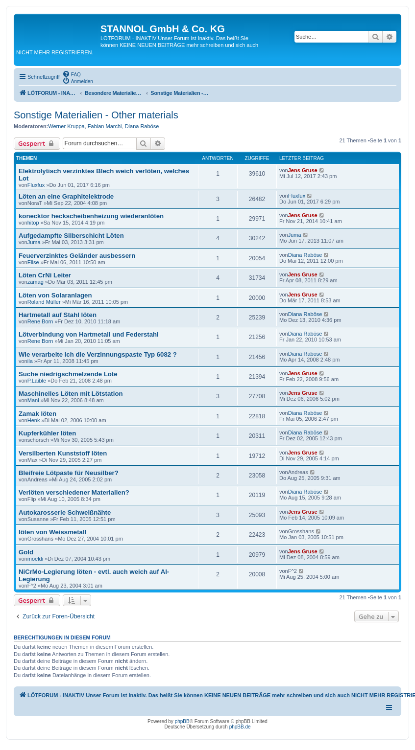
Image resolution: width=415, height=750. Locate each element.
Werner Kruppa (66, 126)
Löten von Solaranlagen (55, 295)
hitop (33, 223)
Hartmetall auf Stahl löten (58, 314)
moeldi (35, 559)
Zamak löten (37, 413)
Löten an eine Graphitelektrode (66, 196)
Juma (34, 242)
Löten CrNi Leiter (45, 275)
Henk (33, 420)
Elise (33, 262)
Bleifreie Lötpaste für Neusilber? (69, 473)
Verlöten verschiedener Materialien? (74, 492)
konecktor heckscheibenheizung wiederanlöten (91, 216)
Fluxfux (36, 185)
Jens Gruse (302, 170)
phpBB (182, 721)
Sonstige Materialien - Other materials (96, 115)
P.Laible (36, 381)
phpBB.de (240, 726)
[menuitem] (71, 73)
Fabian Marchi (105, 126)
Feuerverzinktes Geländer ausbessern (77, 255)
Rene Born (40, 321)
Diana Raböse (142, 126)
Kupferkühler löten (47, 433)
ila (30, 361)
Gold (26, 552)
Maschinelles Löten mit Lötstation (71, 393)
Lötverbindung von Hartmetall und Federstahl (89, 334)
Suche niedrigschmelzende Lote (68, 374)
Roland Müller (44, 302)
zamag (35, 282)
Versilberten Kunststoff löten (63, 453)
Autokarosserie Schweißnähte (65, 512)
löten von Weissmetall (52, 532)
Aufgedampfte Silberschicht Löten (71, 235)
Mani (33, 400)
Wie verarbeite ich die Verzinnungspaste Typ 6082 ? (98, 354)
